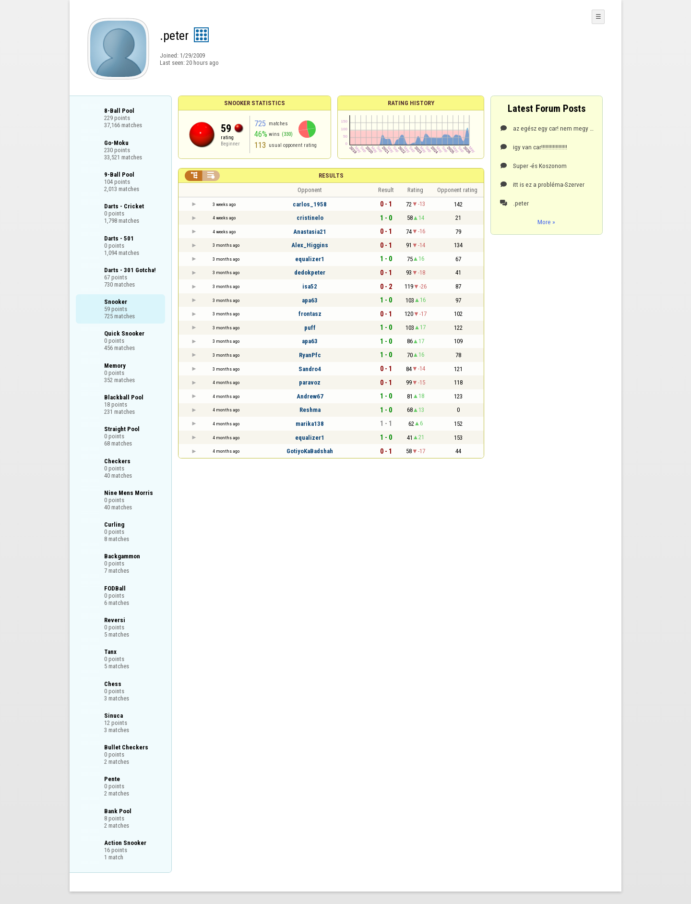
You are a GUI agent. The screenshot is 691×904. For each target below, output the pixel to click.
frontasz (310, 313)
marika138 (310, 423)
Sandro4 (309, 369)
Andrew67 (310, 396)
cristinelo (310, 217)
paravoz (310, 382)
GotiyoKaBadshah (309, 451)
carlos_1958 (310, 204)
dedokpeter (309, 272)
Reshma (310, 409)
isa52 (309, 286)
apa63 (310, 300)
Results (331, 175)
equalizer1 (309, 259)
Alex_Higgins (309, 245)
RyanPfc (310, 355)
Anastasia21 (309, 231)
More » (546, 222)
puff (310, 327)
